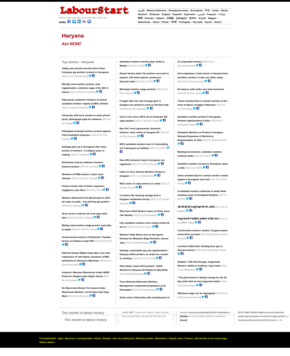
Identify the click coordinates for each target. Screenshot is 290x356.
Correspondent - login (51, 338)
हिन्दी (140, 18)
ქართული (181, 18)
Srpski (208, 22)
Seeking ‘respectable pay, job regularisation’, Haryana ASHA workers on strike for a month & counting (144, 254)
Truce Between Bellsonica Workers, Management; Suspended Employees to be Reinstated (143, 285)
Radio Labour (46, 342)
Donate (106, 338)
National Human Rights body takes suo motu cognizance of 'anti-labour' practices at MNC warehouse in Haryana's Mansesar (86, 257)
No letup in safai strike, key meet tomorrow (201, 89)
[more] (183, 320)
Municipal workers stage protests (138, 89)
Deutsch (142, 14)
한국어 (192, 18)
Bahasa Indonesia (156, 10)
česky (215, 10)
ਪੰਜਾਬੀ (174, 22)
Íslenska (149, 18)
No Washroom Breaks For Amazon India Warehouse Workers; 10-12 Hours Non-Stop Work (85, 292)
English (166, 14)
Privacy (189, 338)
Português (184, 22)
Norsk (156, 22)
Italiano (160, 18)
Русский (197, 22)
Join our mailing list (123, 338)
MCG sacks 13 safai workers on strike (140, 183)
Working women (144, 338)
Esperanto (189, 14)
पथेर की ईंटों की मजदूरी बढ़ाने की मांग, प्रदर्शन (196, 207)
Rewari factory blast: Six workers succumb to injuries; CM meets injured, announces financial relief (144, 77)
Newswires (161, 338)
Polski (165, 22)
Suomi (217, 22)
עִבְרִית (222, 14)
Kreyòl (202, 18)
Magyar (212, 18)
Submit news (176, 338)
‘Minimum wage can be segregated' (197, 293)
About (97, 338)
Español (177, 14)
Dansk (224, 10)
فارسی (201, 14)
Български (196, 10)
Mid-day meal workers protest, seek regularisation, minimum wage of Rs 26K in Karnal (85, 88)
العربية (141, 10)
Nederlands (144, 22)
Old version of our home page (211, 338)
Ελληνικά (154, 14)
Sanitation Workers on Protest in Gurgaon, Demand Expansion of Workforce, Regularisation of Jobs (201, 136)
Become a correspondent (78, 338)
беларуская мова (178, 10)
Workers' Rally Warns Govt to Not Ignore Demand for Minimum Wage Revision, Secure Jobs (144, 238)
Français (211, 14)
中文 (207, 10)
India (62, 22)
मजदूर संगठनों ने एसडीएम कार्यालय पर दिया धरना (198, 218)
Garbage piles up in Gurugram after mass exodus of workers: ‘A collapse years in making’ (84, 150)
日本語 (170, 18)
